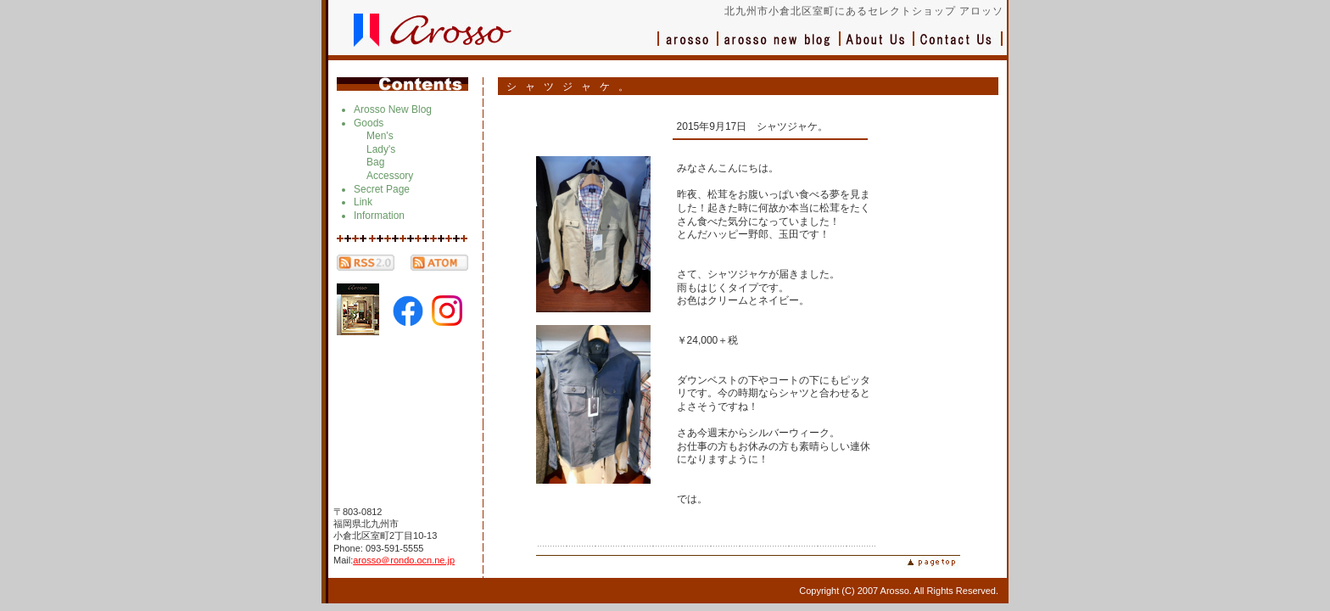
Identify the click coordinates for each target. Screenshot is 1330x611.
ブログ (779, 47)
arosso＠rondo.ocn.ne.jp (404, 560)
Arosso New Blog (393, 109)
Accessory (389, 176)
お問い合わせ (958, 47)
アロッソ (687, 47)
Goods (368, 123)
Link (363, 202)
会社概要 (877, 47)
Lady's (380, 149)
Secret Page (382, 189)
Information (379, 215)
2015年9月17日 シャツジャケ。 (753, 126)
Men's (380, 136)
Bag (375, 162)
